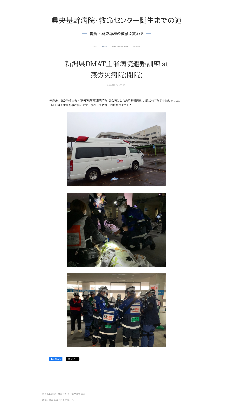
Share (56, 359)
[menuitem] (110, 47)
